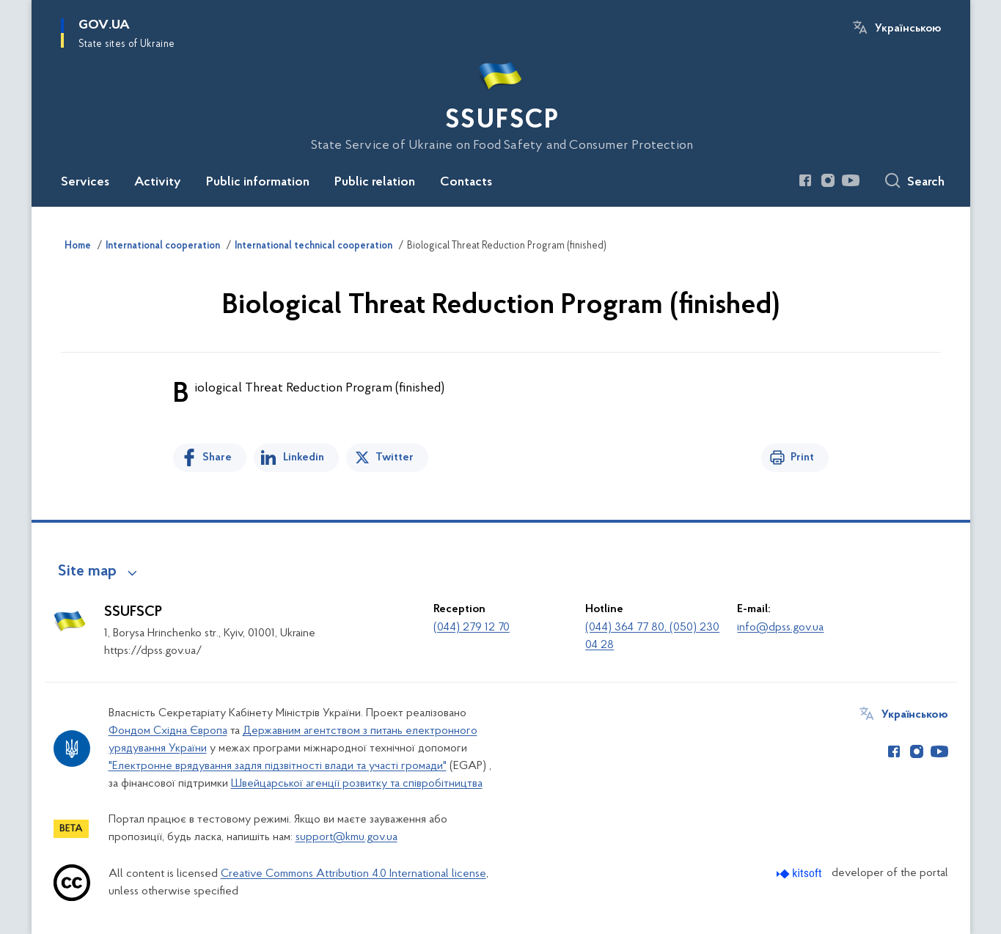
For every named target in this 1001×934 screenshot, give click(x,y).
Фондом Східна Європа (168, 731)
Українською (908, 28)
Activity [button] (157, 182)
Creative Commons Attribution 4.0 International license (353, 874)
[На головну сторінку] (500, 101)
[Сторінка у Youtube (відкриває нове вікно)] (850, 180)
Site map (87, 572)
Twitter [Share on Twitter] (394, 457)
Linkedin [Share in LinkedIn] (303, 457)
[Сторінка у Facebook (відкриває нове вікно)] (805, 180)
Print (802, 457)
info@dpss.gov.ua (780, 627)
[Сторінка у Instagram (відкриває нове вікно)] (828, 180)
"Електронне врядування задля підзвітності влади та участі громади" (278, 766)
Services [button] (85, 182)
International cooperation (163, 246)
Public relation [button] (374, 182)
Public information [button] (257, 182)
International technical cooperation (313, 246)
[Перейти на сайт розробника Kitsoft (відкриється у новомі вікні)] (800, 873)
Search (926, 182)
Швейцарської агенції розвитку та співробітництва (357, 784)
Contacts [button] (466, 182)
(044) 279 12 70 (471, 627)
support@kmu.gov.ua (346, 837)
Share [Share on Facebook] (217, 457)
